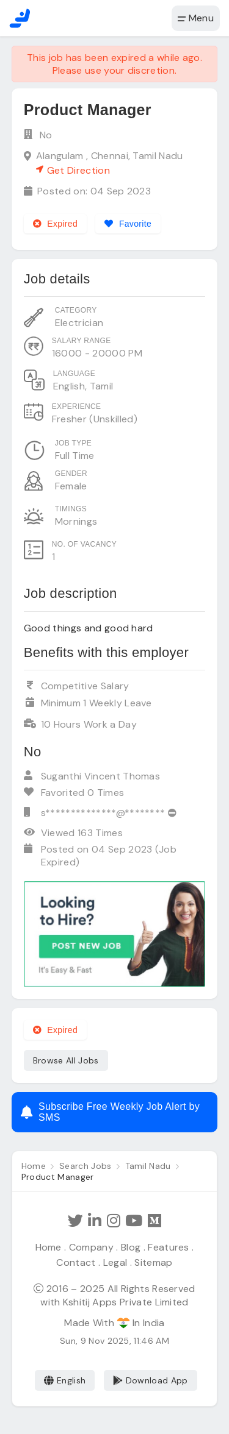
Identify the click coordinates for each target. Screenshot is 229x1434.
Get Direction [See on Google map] (73, 170)
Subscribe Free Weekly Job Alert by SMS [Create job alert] (110, 1112)
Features (168, 1247)
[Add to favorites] (128, 223)
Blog (130, 1247)
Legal (115, 1262)
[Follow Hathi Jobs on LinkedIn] (95, 1221)
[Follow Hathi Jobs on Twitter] (75, 1221)
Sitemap (153, 1262)
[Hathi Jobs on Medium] (154, 1221)
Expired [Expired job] (55, 224)
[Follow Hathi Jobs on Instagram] (114, 1221)
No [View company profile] (46, 135)
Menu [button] (196, 18)
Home (48, 1247)
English (65, 1380)
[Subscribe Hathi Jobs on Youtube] (134, 1221)
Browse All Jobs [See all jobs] (66, 1060)
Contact (75, 1262)
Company (91, 1247)
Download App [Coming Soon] (150, 1380)
